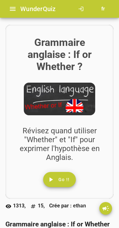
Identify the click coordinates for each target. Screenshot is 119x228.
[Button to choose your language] (103, 8)
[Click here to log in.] (82, 9)
